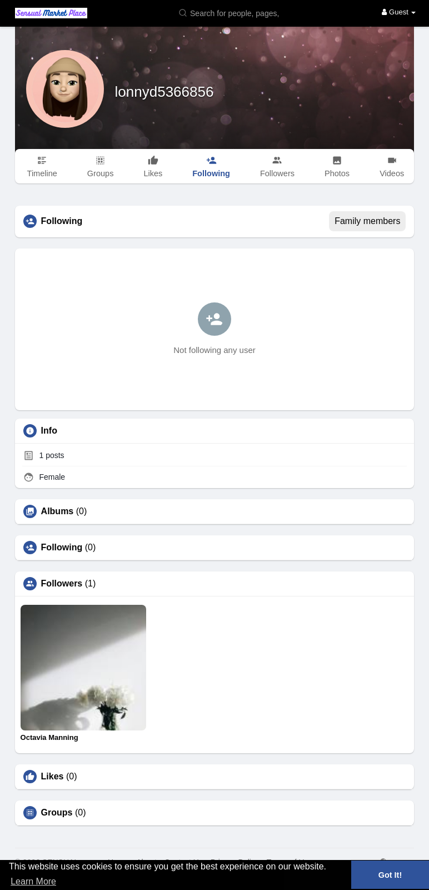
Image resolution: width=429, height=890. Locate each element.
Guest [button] (399, 12)
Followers (62, 583)
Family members (367, 221)
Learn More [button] (33, 881)
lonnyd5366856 (164, 91)
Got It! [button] (390, 875)
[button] (231, 12)
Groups (57, 812)
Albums (57, 511)
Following (62, 547)
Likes (52, 776)
